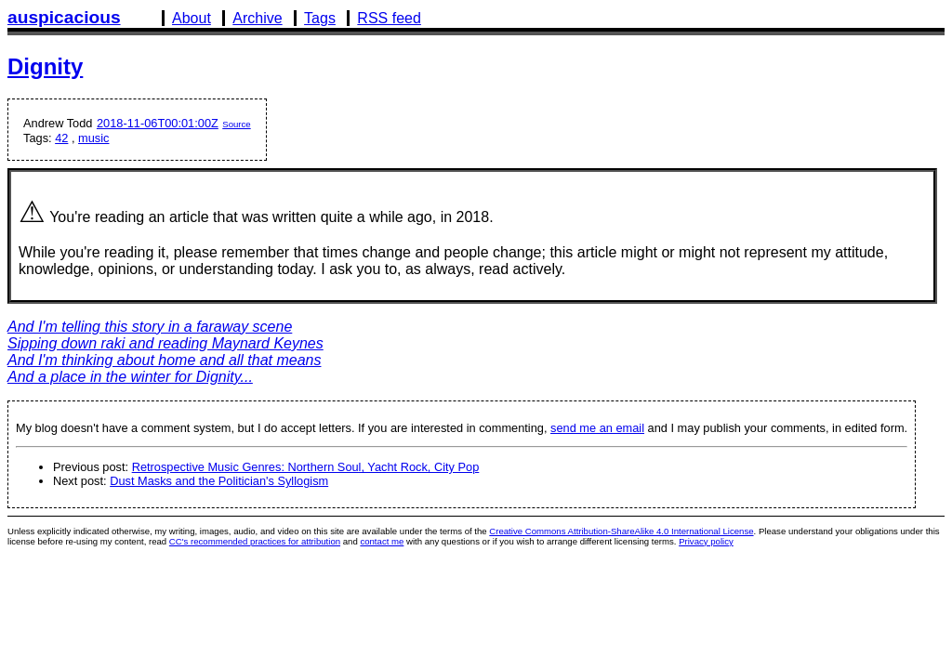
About (191, 18)
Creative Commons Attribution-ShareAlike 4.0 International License (621, 531)
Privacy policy (706, 541)
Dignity (45, 66)
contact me (381, 541)
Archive (257, 18)
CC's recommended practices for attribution (254, 541)
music (93, 138)
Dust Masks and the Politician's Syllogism (219, 481)
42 (61, 138)
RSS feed (388, 18)
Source (236, 124)
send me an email (597, 428)
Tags (320, 18)
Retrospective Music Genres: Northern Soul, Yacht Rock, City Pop (306, 467)
